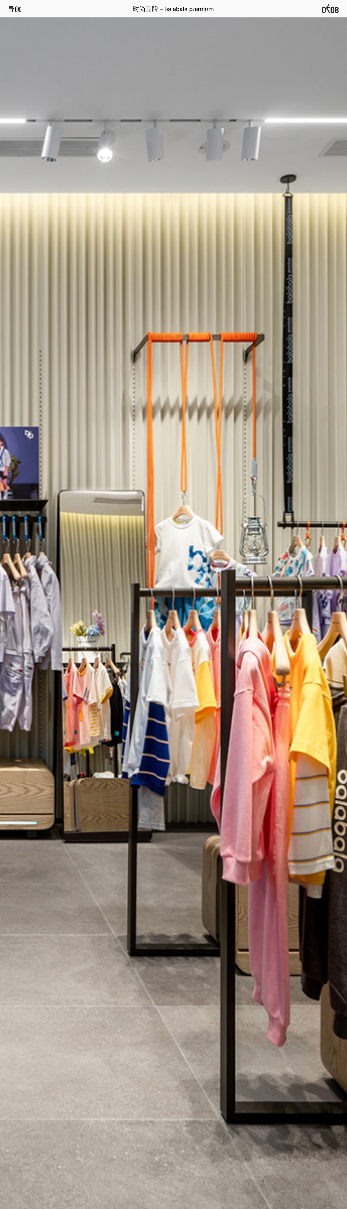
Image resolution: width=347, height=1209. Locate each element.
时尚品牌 (145, 9)
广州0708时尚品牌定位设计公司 (330, 8)
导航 (14, 9)
